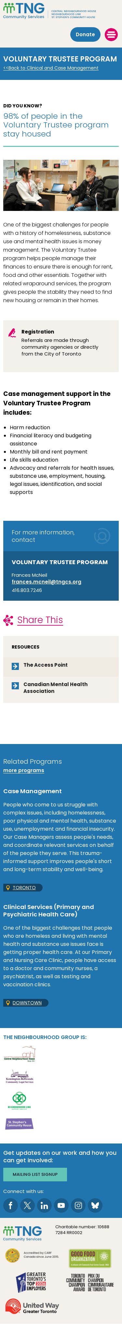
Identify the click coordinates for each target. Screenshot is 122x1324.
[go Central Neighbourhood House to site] (19, 1053)
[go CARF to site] (32, 1256)
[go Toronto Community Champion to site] (90, 1283)
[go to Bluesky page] (95, 1205)
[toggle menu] (111, 34)
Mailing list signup (35, 1174)
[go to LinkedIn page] (44, 1205)
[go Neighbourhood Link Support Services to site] (19, 1100)
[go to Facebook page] (10, 1205)
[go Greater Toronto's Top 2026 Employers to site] (32, 1283)
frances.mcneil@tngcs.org (46, 581)
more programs (23, 770)
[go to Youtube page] (61, 1205)
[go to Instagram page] (78, 1205)
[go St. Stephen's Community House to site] (19, 1123)
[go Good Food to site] (90, 1259)
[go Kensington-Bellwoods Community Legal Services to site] (19, 1076)
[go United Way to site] (32, 1307)
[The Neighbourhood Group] (61, 11)
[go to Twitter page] (27, 1205)
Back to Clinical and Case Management (53, 68)
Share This (40, 620)
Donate (85, 34)
